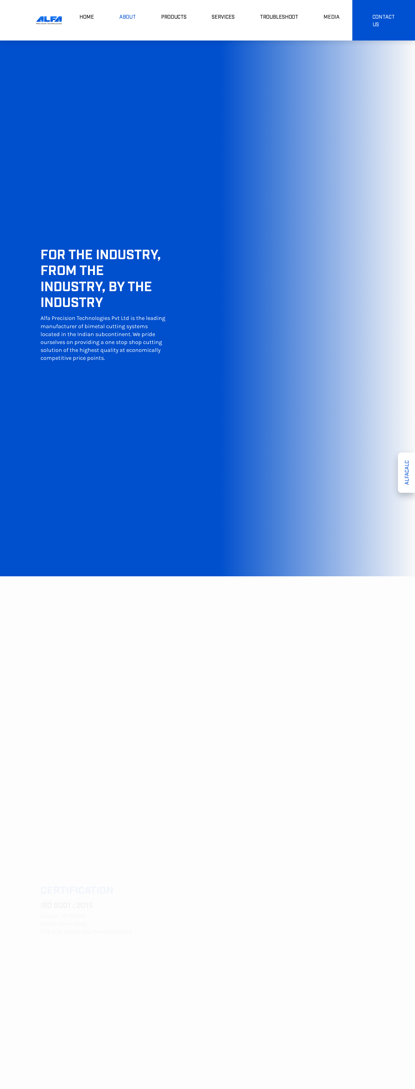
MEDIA (332, 16)
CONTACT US (384, 20)
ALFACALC (406, 472)
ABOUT (127, 16)
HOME (86, 16)
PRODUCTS (173, 16)
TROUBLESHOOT (279, 16)
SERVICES (223, 16)
